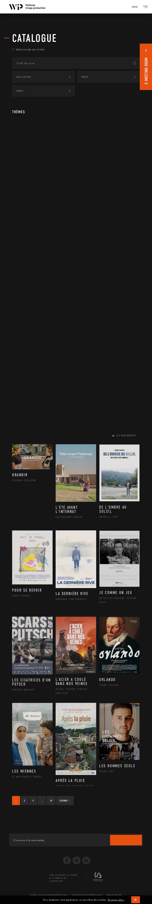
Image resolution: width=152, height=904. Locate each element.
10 (51, 800)
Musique (26, 175)
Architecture (29, 137)
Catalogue (34, 38)
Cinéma (25, 156)
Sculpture (26, 207)
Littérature (27, 169)
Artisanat (27, 143)
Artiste (25, 150)
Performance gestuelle (35, 194)
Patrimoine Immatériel (35, 181)
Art (18, 125)
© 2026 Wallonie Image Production (48, 895)
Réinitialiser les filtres (28, 49)
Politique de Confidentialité (87, 895)
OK (135, 899)
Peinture (25, 187)
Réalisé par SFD (114, 895)
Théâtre (25, 213)
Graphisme (27, 162)
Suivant (65, 800)
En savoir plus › (116, 899)
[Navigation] (136, 6)
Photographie (29, 200)
